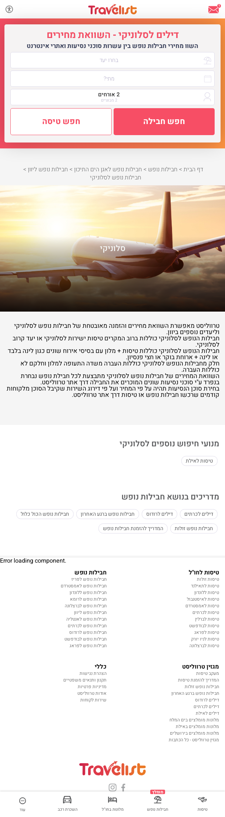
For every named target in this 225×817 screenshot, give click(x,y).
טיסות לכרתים (205, 612)
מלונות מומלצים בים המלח (194, 720)
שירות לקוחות (93, 700)
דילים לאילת (207, 713)
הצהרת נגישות (93, 673)
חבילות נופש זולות (194, 528)
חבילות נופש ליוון (90, 612)
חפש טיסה (61, 121)
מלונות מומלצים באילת (197, 726)
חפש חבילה (164, 121)
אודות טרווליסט (92, 693)
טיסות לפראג (206, 632)
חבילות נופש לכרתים (87, 625)
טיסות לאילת (199, 461)
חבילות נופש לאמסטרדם (84, 586)
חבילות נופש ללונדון (88, 592)
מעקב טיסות (207, 673)
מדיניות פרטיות (92, 686)
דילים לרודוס (159, 514)
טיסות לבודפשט (204, 625)
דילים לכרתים (198, 514)
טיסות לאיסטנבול (203, 599)
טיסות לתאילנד (205, 586)
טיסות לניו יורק (205, 639)
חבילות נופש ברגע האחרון (108, 514)
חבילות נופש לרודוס (88, 632)
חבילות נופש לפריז (89, 579)
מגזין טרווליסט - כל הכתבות (194, 740)
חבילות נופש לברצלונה (86, 606)
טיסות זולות (208, 579)
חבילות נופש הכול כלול (45, 514)
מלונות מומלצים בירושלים (194, 733)
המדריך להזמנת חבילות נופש (133, 528)
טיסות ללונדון (206, 592)
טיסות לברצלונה (204, 645)
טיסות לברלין (207, 619)
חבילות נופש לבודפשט (85, 639)
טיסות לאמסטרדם (202, 606)
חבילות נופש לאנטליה (86, 619)
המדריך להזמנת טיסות (198, 680)
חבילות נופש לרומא (88, 599)
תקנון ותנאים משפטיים (85, 680)
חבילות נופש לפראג (88, 645)
